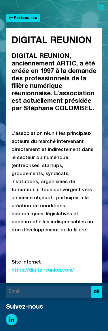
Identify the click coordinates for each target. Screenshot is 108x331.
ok (97, 292)
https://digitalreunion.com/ (43, 270)
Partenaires (23, 18)
